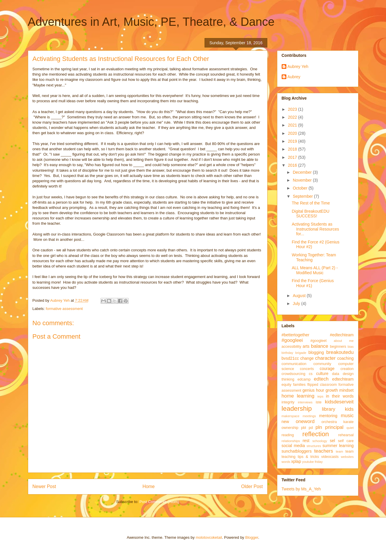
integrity (288, 402)
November (303, 180)
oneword (305, 421)
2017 (293, 157)
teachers (323, 451)
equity (287, 385)
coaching (345, 358)
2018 (293, 149)
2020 (293, 133)
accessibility (291, 347)
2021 (293, 125)
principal (334, 427)
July (297, 303)
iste (319, 402)
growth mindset (340, 390)
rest (305, 440)
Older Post (252, 486)
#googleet (318, 341)
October (301, 188)
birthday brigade (294, 352)
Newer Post (44, 486)
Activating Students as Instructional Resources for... (315, 229)
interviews (305, 402)
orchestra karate (338, 422)
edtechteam (342, 379)
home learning (298, 396)
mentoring (328, 415)
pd (311, 428)
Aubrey (294, 76)
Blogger (251, 537)
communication (294, 364)
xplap (296, 461)
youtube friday (312, 461)
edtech (321, 379)
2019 (293, 141)
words (286, 461)
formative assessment (64, 308)
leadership (297, 408)
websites (347, 456)
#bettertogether (296, 335)
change (307, 358)
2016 (293, 165)
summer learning (337, 445)
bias (351, 346)
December (303, 172)
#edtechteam (342, 335)
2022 (293, 117)
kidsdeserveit (339, 402)
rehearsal (346, 435)
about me (344, 340)
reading (288, 435)
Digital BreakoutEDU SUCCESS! (310, 214)
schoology (319, 441)
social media (293, 445)
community (322, 364)
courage (327, 368)
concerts (307, 369)
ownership (290, 428)
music (347, 415)
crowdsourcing (293, 374)
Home (148, 486)
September (303, 196)
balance (319, 346)
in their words (339, 396)
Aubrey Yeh (298, 66)
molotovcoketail (209, 537)
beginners (338, 347)
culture (322, 373)
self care (346, 441)
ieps (320, 396)
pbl (303, 428)
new (285, 421)
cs (311, 374)
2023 (293, 109)
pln (318, 427)
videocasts (330, 457)
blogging (316, 352)
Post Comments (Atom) (159, 501)
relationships (291, 441)
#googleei (292, 340)
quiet (349, 427)
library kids (337, 409)
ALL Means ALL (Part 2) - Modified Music (315, 270)
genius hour (313, 390)
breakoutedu (339, 352)
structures (314, 446)
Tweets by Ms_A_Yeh (301, 489)
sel (332, 440)
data (335, 374)
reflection (315, 434)
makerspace (291, 416)
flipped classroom (322, 385)
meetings (309, 416)
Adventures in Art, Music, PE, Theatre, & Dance (151, 21)
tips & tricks (308, 457)
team (339, 451)
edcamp (304, 379)
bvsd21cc (290, 358)
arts (306, 346)
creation (347, 369)
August (300, 295)
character (325, 358)
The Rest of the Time (311, 203)
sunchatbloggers (297, 451)
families (299, 385)
